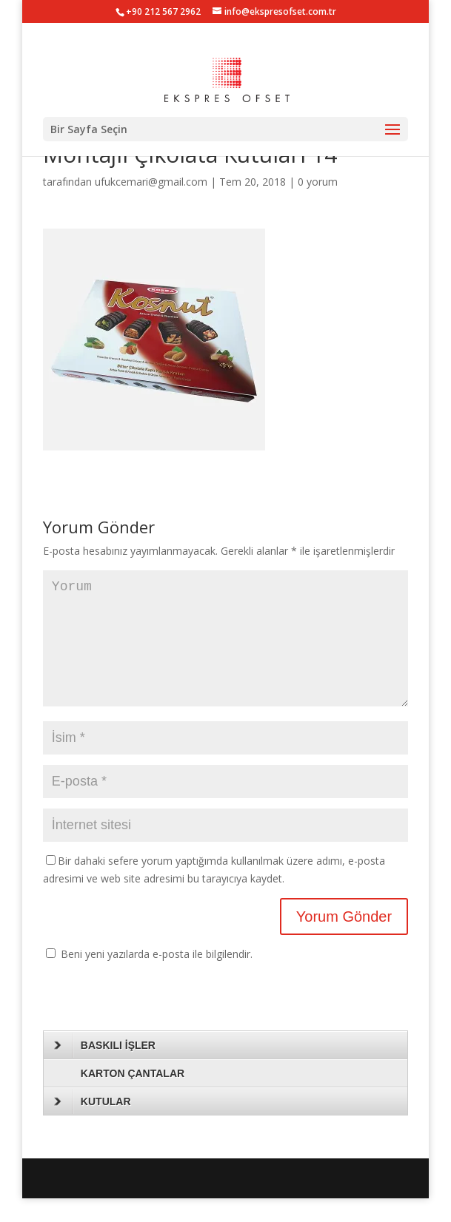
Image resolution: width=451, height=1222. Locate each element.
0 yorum (318, 182)
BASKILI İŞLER (105, 1068)
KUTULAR (92, 1125)
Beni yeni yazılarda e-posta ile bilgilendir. (157, 977)
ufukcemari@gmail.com (151, 182)
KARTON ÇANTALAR (132, 1097)
